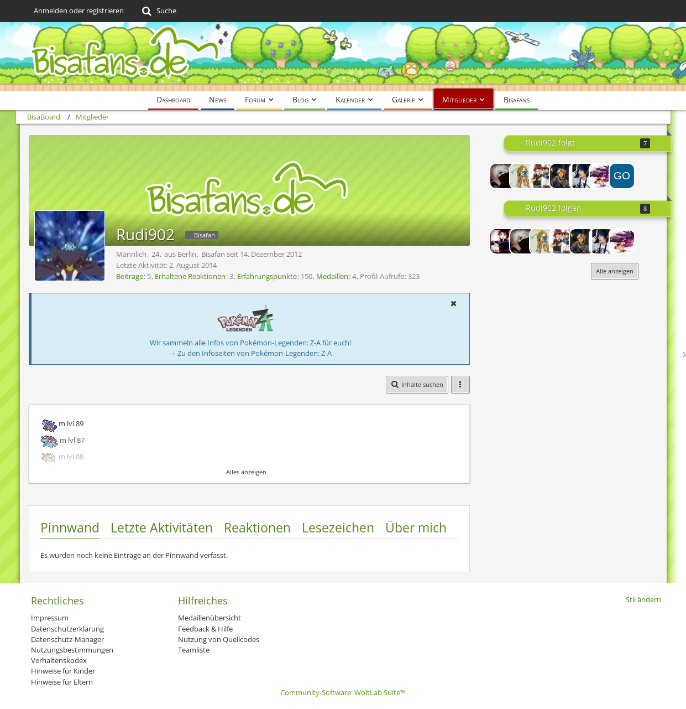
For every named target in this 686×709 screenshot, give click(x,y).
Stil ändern (643, 599)
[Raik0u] (522, 176)
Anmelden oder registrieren (79, 10)
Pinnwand (70, 527)
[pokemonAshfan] (542, 176)
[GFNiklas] (502, 176)
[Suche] (158, 11)
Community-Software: (343, 692)
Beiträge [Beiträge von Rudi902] (129, 276)
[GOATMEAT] (622, 176)
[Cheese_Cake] (562, 176)
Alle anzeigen (614, 271)
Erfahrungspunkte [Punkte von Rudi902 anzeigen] (267, 276)
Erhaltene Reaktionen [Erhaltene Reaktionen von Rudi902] (190, 276)
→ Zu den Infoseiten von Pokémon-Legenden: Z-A (250, 353)
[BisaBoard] (343, 56)
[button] (453, 303)
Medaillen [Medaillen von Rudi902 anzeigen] (332, 276)
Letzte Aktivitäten (162, 527)
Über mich (416, 527)
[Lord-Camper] (502, 241)
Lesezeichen (338, 527)
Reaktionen (257, 527)
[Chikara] (582, 176)
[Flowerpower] (602, 176)
